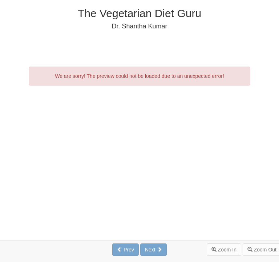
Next (153, 250)
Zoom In (223, 250)
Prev (125, 250)
